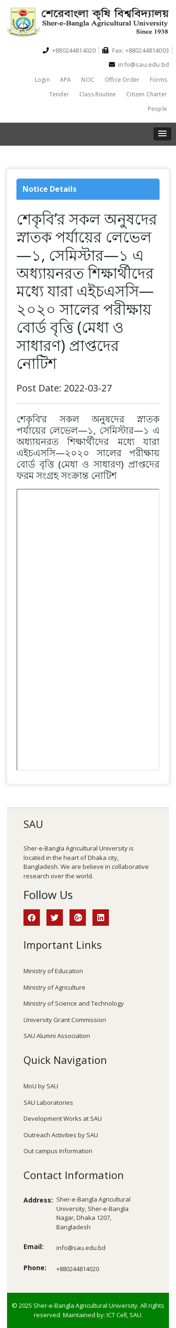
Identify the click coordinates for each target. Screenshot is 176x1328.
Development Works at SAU (62, 1118)
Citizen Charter (146, 94)
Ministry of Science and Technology (73, 1003)
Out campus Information (57, 1151)
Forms (158, 80)
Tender (59, 94)
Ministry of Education (53, 971)
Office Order (122, 80)
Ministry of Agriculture (54, 987)
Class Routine (97, 94)
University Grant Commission (64, 1020)
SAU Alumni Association (56, 1035)
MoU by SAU (40, 1086)
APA (65, 80)
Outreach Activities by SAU (60, 1135)
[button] (162, 134)
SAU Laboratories (48, 1102)
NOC (87, 80)
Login (42, 80)
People (157, 109)
